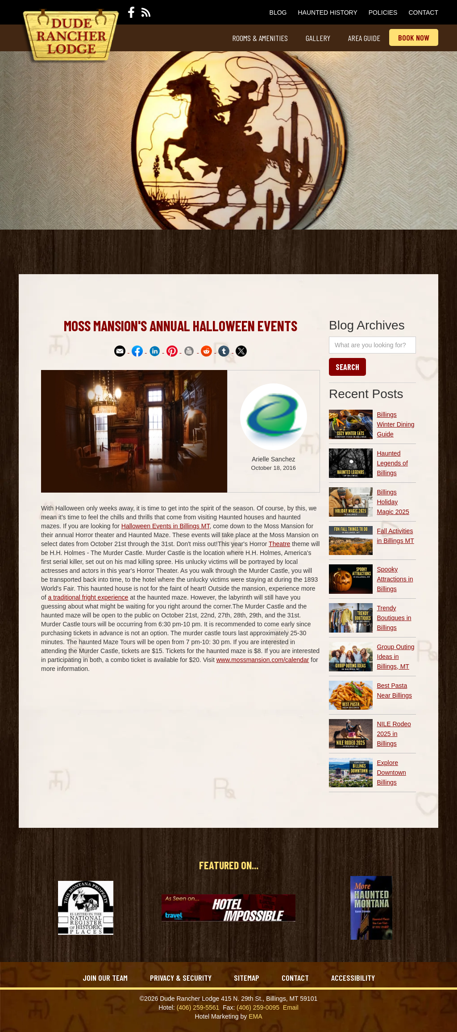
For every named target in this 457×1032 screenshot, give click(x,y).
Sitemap (246, 978)
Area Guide (364, 38)
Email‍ (291, 1007)
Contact (423, 12)
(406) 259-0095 (258, 1007)
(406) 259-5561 (198, 1007)
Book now (413, 37)
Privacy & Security (181, 978)
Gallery (318, 38)
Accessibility (353, 978)
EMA (255, 1016)
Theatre (279, 543)
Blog (278, 12)
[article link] (372, 424)
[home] (69, 36)
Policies (383, 12)
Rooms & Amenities (260, 38)
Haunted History (327, 12)
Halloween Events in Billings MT (165, 526)
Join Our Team (105, 978)
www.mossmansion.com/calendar (262, 659)
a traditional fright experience (88, 597)
